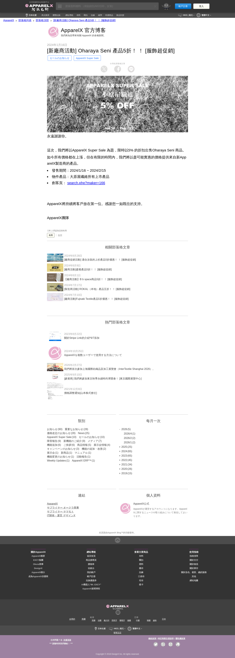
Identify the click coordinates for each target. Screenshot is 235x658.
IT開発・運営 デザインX (61, 515)
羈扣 (141, 560)
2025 (124, 446)
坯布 (141, 580)
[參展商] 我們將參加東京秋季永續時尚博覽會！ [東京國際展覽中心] (103, 378)
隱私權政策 (180, 638)
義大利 (106, 620)
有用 (51, 235)
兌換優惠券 (91, 580)
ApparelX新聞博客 (91, 588)
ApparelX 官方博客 (83, 30)
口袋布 (141, 576)
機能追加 (52, 445)
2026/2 (128, 438)
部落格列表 (24, 20)
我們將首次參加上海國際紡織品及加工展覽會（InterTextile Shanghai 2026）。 (109, 369)
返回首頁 (91, 556)
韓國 (148, 620)
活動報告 (82, 456)
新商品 (65, 452)
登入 (201, 6)
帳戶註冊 (183, 6)
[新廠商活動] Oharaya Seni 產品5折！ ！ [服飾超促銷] (84, 20)
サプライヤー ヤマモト (60, 511)
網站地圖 (194, 580)
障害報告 (52, 441)
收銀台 (91, 568)
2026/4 (128, 433)
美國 (84, 619)
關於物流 (194, 564)
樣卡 (141, 584)
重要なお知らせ (74, 429)
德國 (129, 620)
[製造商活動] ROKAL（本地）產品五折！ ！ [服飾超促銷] (97, 289)
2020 (124, 469)
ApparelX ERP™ (81, 460)
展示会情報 (100, 445)
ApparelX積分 (38, 572)
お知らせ (52, 429)
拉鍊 (141, 572)
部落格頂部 (42, 20)
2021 (124, 464)
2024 (124, 451)
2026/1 (128, 442)
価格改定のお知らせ (58, 433)
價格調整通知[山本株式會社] (80, 393)
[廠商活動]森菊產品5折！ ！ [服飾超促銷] (88, 269)
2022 (124, 460)
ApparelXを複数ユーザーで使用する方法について (93, 355)
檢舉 (60, 235)
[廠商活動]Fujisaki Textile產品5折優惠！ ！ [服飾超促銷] (96, 298)
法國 (99, 620)
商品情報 (82, 445)
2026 (124, 429)
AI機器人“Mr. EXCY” (91, 584)
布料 (141, 556)
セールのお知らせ (89, 437)
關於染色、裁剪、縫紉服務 (194, 572)
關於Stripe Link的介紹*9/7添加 (81, 338)
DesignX (38, 568)
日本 (164, 619)
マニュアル (81, 452)
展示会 (51, 452)
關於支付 (194, 560)
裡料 (141, 564)
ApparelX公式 (141, 503)
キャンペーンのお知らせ (61, 448)
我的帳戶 (91, 572)
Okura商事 (38, 564)
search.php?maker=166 (86, 183)
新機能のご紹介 (72, 441)
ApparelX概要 (38, 556)
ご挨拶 (67, 445)
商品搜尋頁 (91, 560)
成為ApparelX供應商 (38, 576)
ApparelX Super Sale (59, 437)
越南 (155, 620)
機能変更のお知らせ (58, 456)
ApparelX (8, 20)
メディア (93, 441)
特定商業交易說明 (166, 638)
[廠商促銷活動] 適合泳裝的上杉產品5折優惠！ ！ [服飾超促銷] (100, 259)
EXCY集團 (38, 560)
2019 (124, 473)
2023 (124, 455)
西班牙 (114, 620)
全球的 (72, 619)
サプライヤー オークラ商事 (63, 507)
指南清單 (194, 556)
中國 (138, 620)
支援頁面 (67, 640)
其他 (194, 576)
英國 (93, 620)
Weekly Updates (56, 460)
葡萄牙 (122, 620)
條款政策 (152, 638)
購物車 (91, 564)
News (81, 433)
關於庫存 (194, 568)
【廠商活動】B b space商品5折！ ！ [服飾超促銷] (93, 279)
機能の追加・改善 (92, 448)
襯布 (141, 568)
